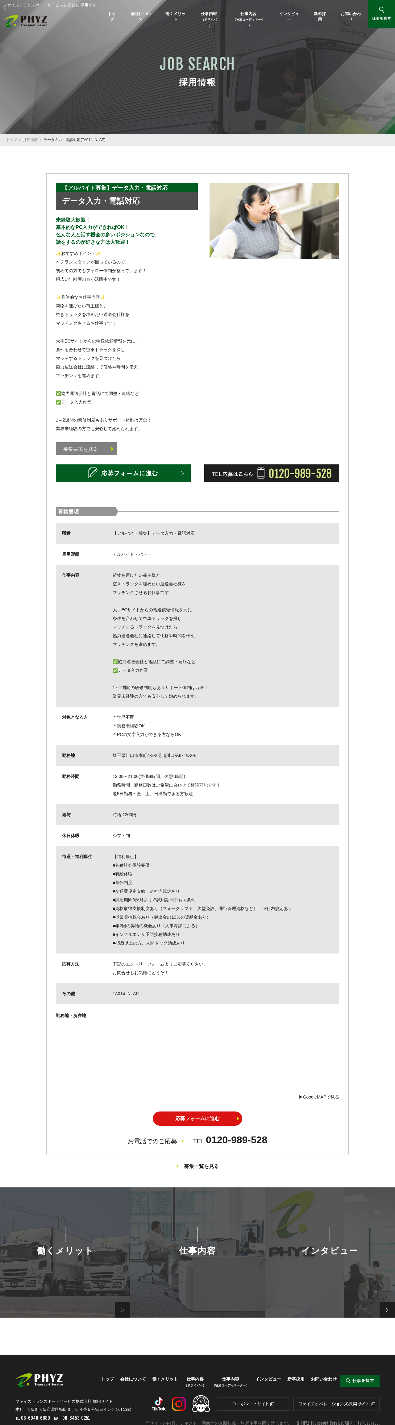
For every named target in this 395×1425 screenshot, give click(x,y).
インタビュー (289, 16)
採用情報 (30, 140)
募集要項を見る (88, 449)
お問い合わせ (351, 16)
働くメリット (175, 16)
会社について (141, 16)
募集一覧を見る (201, 1166)
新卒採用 (320, 16)
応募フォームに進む (197, 1118)
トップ (112, 16)
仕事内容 (209, 19)
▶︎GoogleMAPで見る (319, 1097)
